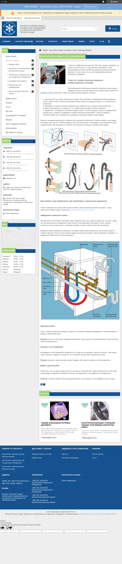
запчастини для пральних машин (82, 210)
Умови (81, 41)
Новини (9, 103)
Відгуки (9, 120)
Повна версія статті (49, 437)
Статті (92, 41)
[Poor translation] (9, 528)
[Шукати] (96, 29)
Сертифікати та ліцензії (16, 115)
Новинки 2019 (14, 64)
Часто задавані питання (16, 124)
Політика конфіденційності (107, 514)
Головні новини (97, 454)
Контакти (52, 41)
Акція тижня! (11, 56)
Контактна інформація (70, 458)
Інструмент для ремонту (18, 81)
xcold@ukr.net (10, 178)
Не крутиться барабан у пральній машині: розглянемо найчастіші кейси (98, 425)
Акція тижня (67, 41)
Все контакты (90, 7)
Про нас (39, 41)
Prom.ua (72, 512)
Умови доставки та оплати (42, 454)
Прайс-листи (11, 98)
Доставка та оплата (14, 132)
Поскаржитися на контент (88, 514)
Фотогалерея (11, 128)
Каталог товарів (22, 41)
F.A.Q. (102, 41)
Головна (6, 41)
